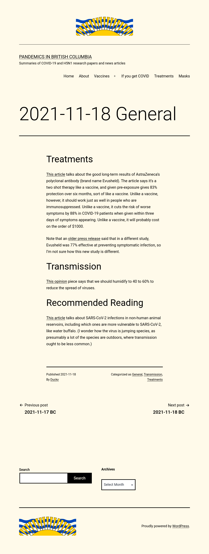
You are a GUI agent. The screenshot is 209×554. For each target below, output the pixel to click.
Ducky (54, 379)
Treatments (164, 76)
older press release (84, 238)
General (137, 374)
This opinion (56, 281)
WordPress (180, 526)
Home (69, 76)
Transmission (153, 374)
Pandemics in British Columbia (55, 56)
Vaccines (102, 76)
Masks (184, 76)
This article (55, 174)
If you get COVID (135, 76)
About (84, 76)
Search (24, 470)
